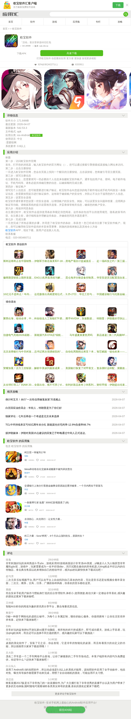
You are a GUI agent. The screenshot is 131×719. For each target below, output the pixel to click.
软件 (32, 21)
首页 (10, 21)
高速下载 (72, 53)
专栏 (98, 21)
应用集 (76, 21)
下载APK (21, 53)
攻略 (120, 21)
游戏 (54, 21)
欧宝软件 (17, 28)
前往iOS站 (65, 709)
